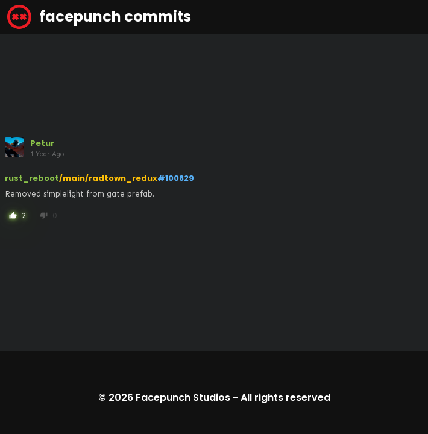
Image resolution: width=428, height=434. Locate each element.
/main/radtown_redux (108, 178)
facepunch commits (99, 17)
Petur (42, 143)
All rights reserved (285, 397)
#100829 (175, 178)
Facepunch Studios (183, 397)
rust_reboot (32, 178)
